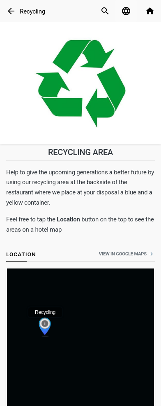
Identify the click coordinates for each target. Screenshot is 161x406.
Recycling (32, 11)
